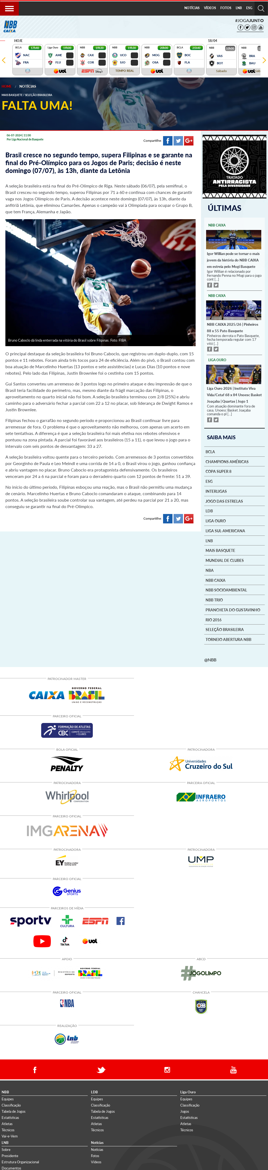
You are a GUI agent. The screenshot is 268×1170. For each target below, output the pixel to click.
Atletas (7, 1123)
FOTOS (225, 8)
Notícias (27, 86)
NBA (210, 570)
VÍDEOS (210, 8)
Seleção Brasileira (225, 629)
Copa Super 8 (218, 471)
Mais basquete (220, 550)
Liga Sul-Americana (225, 531)
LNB (239, 8)
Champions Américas (227, 461)
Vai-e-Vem (10, 1136)
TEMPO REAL (124, 70)
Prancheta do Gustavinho (233, 610)
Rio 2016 (213, 620)
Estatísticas (10, 1117)
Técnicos (8, 1130)
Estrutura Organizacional (20, 1162)
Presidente (10, 1155)
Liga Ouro (216, 521)
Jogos (184, 1111)
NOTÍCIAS (192, 8)
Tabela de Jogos (14, 1111)
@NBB (210, 659)
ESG (249, 8)
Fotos (95, 1155)
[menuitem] (192, 8)
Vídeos (96, 1162)
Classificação (11, 1105)
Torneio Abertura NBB (228, 639)
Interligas (216, 491)
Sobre (6, 1149)
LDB (209, 511)
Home (7, 86)
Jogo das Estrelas (224, 501)
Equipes (8, 1099)
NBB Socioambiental (226, 590)
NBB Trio (214, 600)
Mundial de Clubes (225, 560)
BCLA (210, 451)
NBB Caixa (215, 580)
